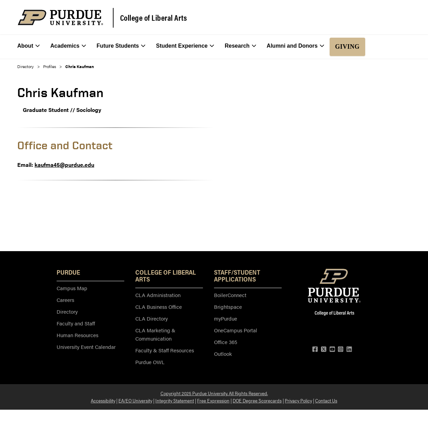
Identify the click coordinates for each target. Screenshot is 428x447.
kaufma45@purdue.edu (64, 165)
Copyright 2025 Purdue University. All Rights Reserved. (214, 393)
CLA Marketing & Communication (155, 334)
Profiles (49, 66)
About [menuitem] (28, 45)
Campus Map (72, 288)
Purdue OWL (149, 361)
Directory (25, 66)
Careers (65, 299)
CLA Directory (151, 318)
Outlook (223, 353)
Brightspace (228, 306)
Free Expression (213, 400)
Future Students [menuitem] (121, 45)
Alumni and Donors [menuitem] (295, 45)
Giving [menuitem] (347, 46)
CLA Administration (158, 294)
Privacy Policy (298, 400)
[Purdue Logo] (60, 17)
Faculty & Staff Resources (164, 350)
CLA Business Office (158, 306)
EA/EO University (135, 400)
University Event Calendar (86, 346)
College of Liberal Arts (153, 17)
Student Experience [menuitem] (185, 45)
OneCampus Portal (235, 330)
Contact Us (326, 400)
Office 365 (225, 341)
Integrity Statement (174, 400)
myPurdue (225, 318)
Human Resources (77, 335)
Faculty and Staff (76, 323)
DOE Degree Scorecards (257, 400)
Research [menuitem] (240, 45)
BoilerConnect (230, 294)
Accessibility (103, 400)
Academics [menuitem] (68, 45)
